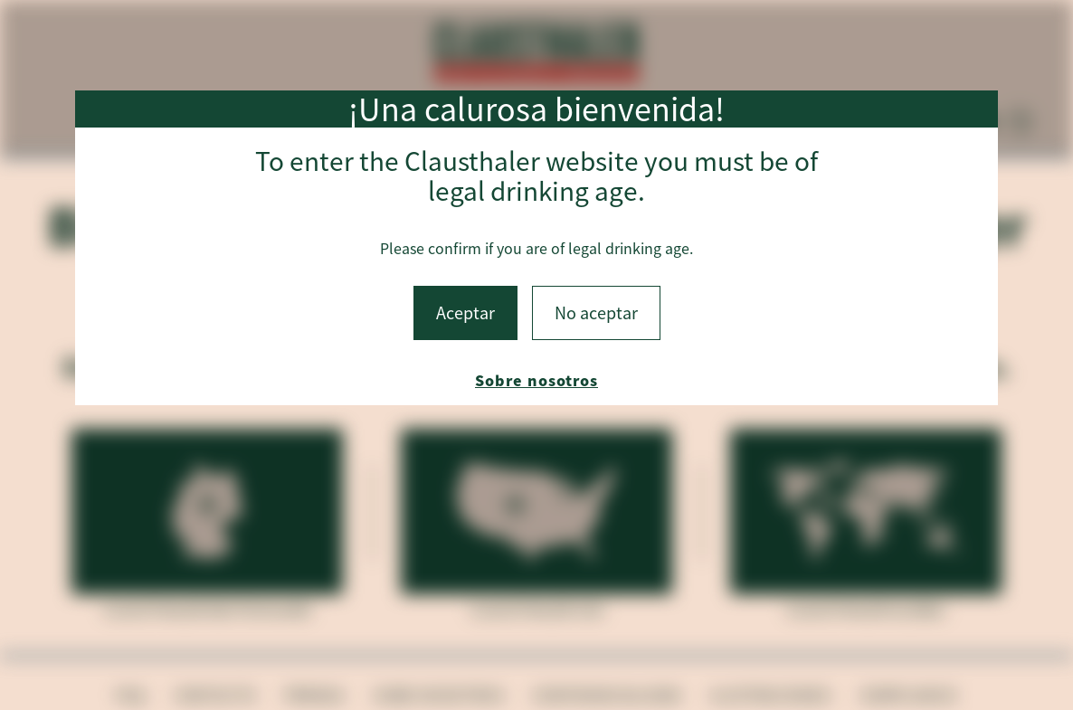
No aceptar (596, 312)
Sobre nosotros (536, 380)
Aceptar (465, 312)
